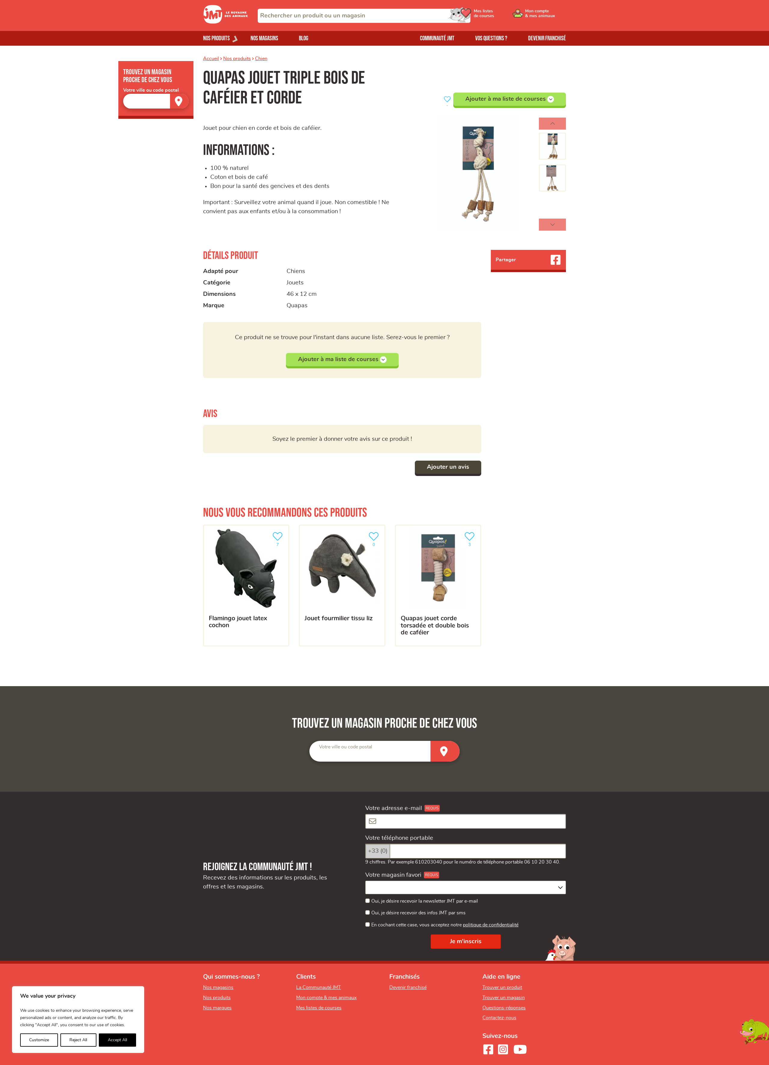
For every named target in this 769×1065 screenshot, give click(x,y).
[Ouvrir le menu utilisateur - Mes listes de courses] (500, 15)
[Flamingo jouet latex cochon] (246, 585)
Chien (261, 58)
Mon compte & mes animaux (326, 997)
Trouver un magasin (503, 997)
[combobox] (364, 16)
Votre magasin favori (393, 875)
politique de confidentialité (490, 924)
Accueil (211, 58)
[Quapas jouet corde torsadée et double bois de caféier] (438, 585)
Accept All (117, 1040)
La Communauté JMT (318, 987)
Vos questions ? (491, 38)
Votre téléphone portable (399, 838)
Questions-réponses (504, 1007)
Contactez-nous (499, 1017)
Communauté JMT (437, 38)
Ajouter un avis (448, 467)
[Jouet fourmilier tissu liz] (342, 585)
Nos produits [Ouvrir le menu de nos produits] (216, 38)
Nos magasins (264, 38)
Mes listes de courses (319, 1007)
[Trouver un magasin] (179, 101)
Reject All (78, 1040)
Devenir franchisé (547, 38)
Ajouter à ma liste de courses (509, 99)
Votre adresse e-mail (393, 808)
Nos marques (217, 1007)
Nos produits (237, 58)
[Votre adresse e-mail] (465, 821)
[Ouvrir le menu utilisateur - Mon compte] (546, 15)
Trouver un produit (502, 987)
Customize (39, 1040)
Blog (303, 38)
